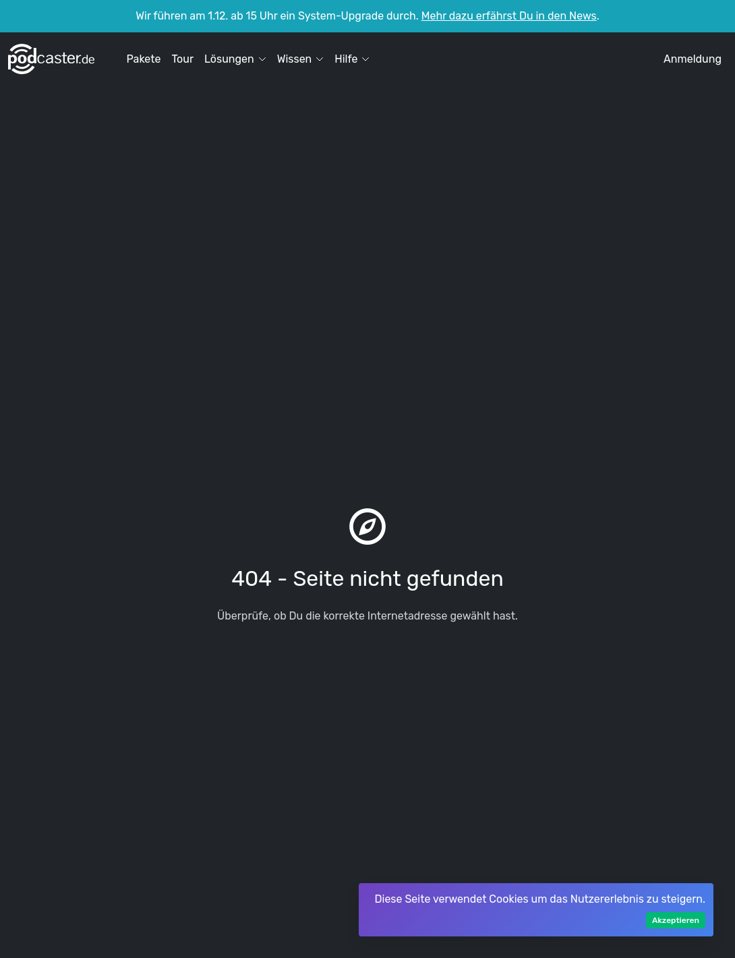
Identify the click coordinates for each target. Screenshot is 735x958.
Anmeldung (693, 59)
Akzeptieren (675, 920)
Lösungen (235, 59)
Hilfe (352, 59)
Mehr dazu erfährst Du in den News (509, 15)
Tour (182, 59)
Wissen (300, 59)
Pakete (143, 59)
